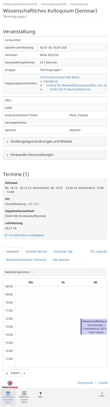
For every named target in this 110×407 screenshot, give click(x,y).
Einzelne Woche (36, 251)
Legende (98, 251)
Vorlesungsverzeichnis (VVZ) (20, 4)
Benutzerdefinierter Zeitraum (26, 260)
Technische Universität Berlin (60, 77)
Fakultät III (50, 81)
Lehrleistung (14, 223)
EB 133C (33, 204)
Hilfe (40, 394)
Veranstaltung (79, 4)
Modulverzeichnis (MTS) (24, 397)
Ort (7, 199)
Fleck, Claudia (96, 332)
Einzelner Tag (63, 251)
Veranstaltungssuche (53, 4)
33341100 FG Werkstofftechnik (70, 89)
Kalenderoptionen (17, 272)
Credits (103, 383)
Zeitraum (11, 183)
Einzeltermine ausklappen (24, 235)
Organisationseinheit (19, 211)
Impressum (85, 383)
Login (102, 394)
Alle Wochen (61, 260)
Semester (12, 251)
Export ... (15, 373)
